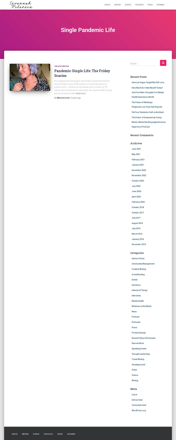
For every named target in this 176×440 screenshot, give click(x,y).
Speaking (160, 5)
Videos (107, 5)
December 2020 (139, 170)
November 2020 (139, 175)
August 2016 (137, 223)
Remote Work (138, 343)
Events (128, 5)
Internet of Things (140, 290)
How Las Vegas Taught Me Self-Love (148, 82)
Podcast (135, 317)
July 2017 (136, 218)
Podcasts (139, 5)
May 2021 (136, 154)
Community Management (143, 264)
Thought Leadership (141, 354)
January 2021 (138, 165)
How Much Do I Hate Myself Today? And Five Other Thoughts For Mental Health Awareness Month (148, 92)
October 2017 (138, 213)
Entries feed (137, 400)
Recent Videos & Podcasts (144, 338)
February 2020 (138, 202)
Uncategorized (138, 364)
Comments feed (139, 405)
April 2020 (136, 197)
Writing (117, 5)
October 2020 (138, 181)
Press (150, 5)
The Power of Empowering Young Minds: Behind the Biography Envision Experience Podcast (149, 122)
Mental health (138, 301)
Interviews (136, 296)
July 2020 (136, 186)
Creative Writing (61, 66)
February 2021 (138, 160)
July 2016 (136, 228)
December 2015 (139, 244)
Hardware (136, 285)
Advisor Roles (138, 258)
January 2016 (138, 239)
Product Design (139, 333)
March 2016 (137, 234)
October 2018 (138, 207)
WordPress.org (139, 410)
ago (76, 98)
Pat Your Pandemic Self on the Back (148, 112)
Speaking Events (139, 349)
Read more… (81, 93)
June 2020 (136, 191)
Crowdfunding (138, 274)
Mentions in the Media (141, 306)
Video (134, 370)
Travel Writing (138, 359)
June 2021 (136, 149)
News (134, 311)
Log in (134, 394)
